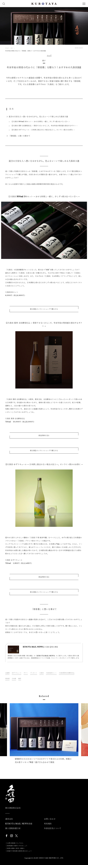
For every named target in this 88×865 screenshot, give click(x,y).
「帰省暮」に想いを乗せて (19, 136)
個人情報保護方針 (13, 828)
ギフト (26, 673)
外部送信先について (52, 828)
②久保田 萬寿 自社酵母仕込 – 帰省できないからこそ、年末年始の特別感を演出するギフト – (44, 126)
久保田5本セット (51, 673)
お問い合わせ (50, 819)
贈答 (19, 679)
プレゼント (33, 673)
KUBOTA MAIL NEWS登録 (18, 824)
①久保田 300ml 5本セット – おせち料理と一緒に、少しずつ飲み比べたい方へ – (41, 121)
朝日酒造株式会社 (13, 808)
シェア (49, 55)
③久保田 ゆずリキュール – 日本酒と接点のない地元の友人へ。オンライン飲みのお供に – (43, 130)
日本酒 (14, 679)
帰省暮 (7, 679)
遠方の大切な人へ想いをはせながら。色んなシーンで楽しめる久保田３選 (38, 116)
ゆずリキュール (16, 673)
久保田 (41, 673)
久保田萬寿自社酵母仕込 (66, 673)
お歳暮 (7, 673)
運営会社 (9, 819)
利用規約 (48, 824)
